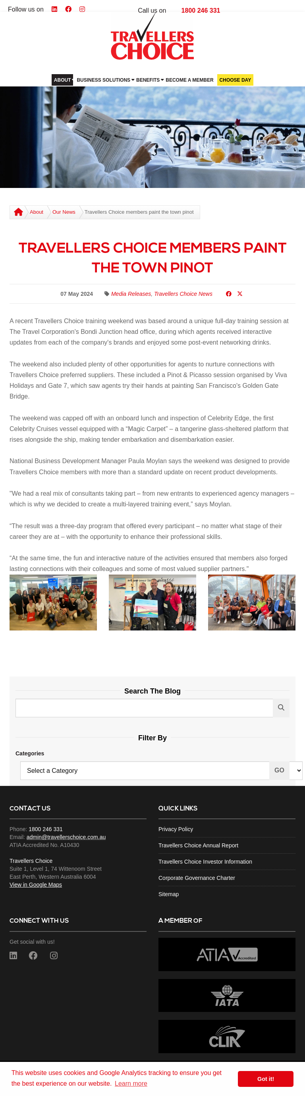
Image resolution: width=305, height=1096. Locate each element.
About (36, 212)
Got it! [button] (265, 1079)
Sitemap (168, 894)
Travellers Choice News (183, 294)
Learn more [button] (131, 1083)
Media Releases (131, 294)
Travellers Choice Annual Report (198, 845)
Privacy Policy (175, 829)
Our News (63, 212)
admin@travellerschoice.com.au (66, 837)
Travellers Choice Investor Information (205, 861)
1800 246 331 (200, 10)
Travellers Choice (31, 861)
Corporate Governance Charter (196, 878)
